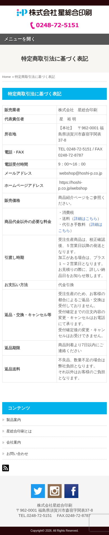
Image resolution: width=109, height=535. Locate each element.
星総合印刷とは (19, 431)
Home (6, 76)
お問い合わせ (17, 454)
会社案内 (13, 442)
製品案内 (13, 420)
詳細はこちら (85, 218)
